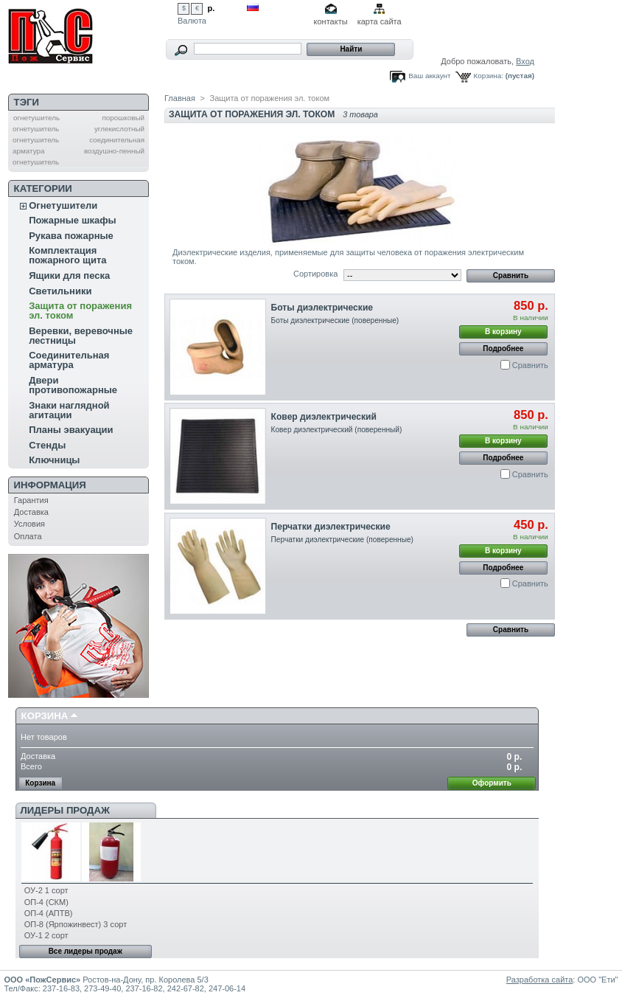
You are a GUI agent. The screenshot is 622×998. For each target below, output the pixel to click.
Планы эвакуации (71, 429)
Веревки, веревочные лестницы (81, 335)
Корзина (45, 715)
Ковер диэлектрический (324, 417)
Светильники (60, 291)
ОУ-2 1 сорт (46, 890)
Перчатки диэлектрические (331, 526)
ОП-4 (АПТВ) (48, 913)
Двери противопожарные (73, 385)
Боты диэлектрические (322, 307)
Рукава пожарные (71, 235)
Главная (179, 98)
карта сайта (379, 21)
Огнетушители (63, 205)
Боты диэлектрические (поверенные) (335, 320)
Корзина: (488, 76)
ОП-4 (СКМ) (46, 902)
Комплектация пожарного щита (67, 255)
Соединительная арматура (69, 360)
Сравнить (530, 365)
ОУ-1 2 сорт (46, 935)
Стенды (47, 445)
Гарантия (31, 500)
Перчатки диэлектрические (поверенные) (342, 540)
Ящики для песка (69, 275)
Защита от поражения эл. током (80, 310)
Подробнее (503, 348)
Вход (525, 61)
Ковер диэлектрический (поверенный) (336, 430)
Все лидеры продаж (85, 951)
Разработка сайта (539, 979)
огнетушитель (36, 118)
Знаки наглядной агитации (69, 410)
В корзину (503, 332)
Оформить (491, 783)
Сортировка (315, 273)
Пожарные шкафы (72, 220)
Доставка (31, 511)
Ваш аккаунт (429, 76)
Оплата (28, 536)
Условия (29, 523)
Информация (50, 485)
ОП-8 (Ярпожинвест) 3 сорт (75, 924)
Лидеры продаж (65, 810)
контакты (331, 21)
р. (211, 8)
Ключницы (54, 459)
